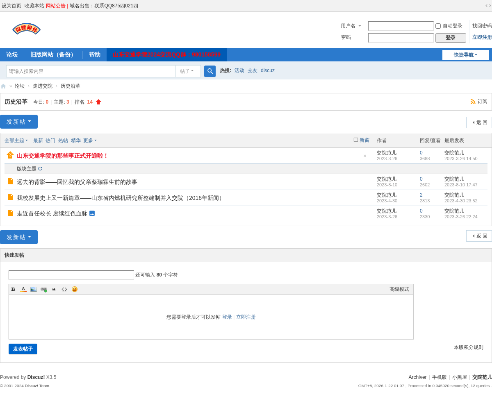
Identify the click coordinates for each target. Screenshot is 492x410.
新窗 (364, 140)
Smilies (75, 289)
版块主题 (26, 169)
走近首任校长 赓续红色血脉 (52, 213)
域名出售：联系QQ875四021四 (104, 6)
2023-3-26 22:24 (461, 216)
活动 (239, 70)
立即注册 (482, 37)
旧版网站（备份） (53, 54)
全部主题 (14, 140)
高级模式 (399, 289)
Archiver (418, 377)
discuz (268, 70)
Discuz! (36, 377)
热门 (50, 140)
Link (44, 289)
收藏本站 (34, 6)
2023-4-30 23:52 (461, 200)
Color (23, 289)
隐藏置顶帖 (364, 158)
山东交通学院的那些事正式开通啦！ (63, 155)
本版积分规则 (468, 347)
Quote (54, 289)
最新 (38, 140)
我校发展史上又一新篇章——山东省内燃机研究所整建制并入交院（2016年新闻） (121, 198)
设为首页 (11, 6)
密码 (346, 37)
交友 (252, 70)
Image (34, 289)
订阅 (482, 101)
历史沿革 (70, 86)
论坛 (12, 54)
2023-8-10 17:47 (461, 184)
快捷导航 (464, 55)
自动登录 (448, 26)
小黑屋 (459, 377)
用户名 (348, 26)
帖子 (185, 71)
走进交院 (42, 86)
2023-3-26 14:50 (461, 158)
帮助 (94, 54)
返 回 (481, 122)
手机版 (439, 377)
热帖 (63, 140)
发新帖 (16, 121)
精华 (76, 140)
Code (64, 289)
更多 (88, 140)
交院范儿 (3, 86)
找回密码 (482, 26)
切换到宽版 (488, 5)
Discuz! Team (37, 385)
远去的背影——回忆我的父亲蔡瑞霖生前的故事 (77, 182)
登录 (227, 317)
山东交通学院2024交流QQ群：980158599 (167, 54)
